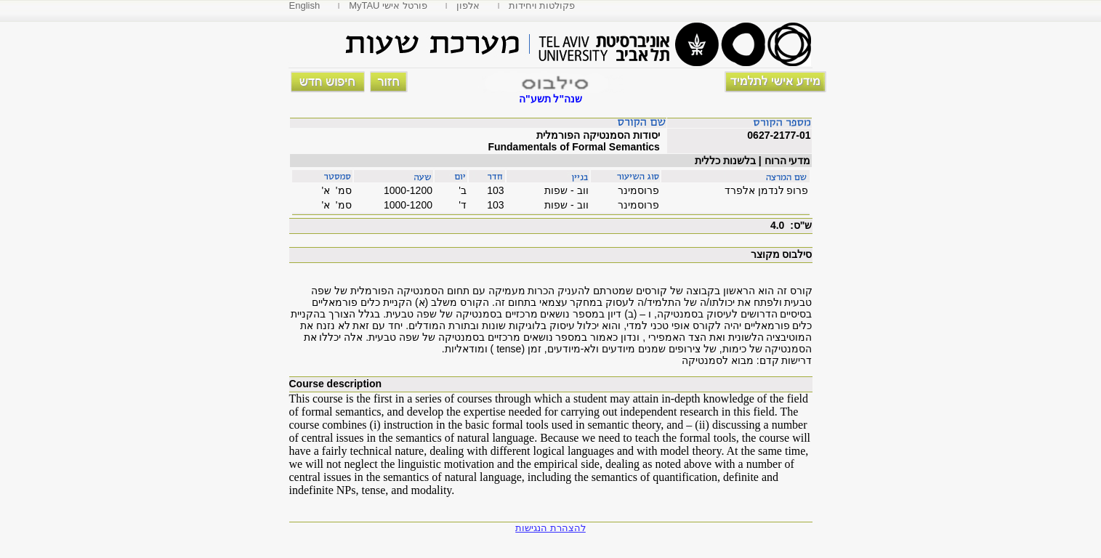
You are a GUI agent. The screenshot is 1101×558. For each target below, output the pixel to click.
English (304, 5)
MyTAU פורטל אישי (388, 5)
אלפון (468, 5)
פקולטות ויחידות (542, 5)
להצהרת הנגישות (550, 527)
